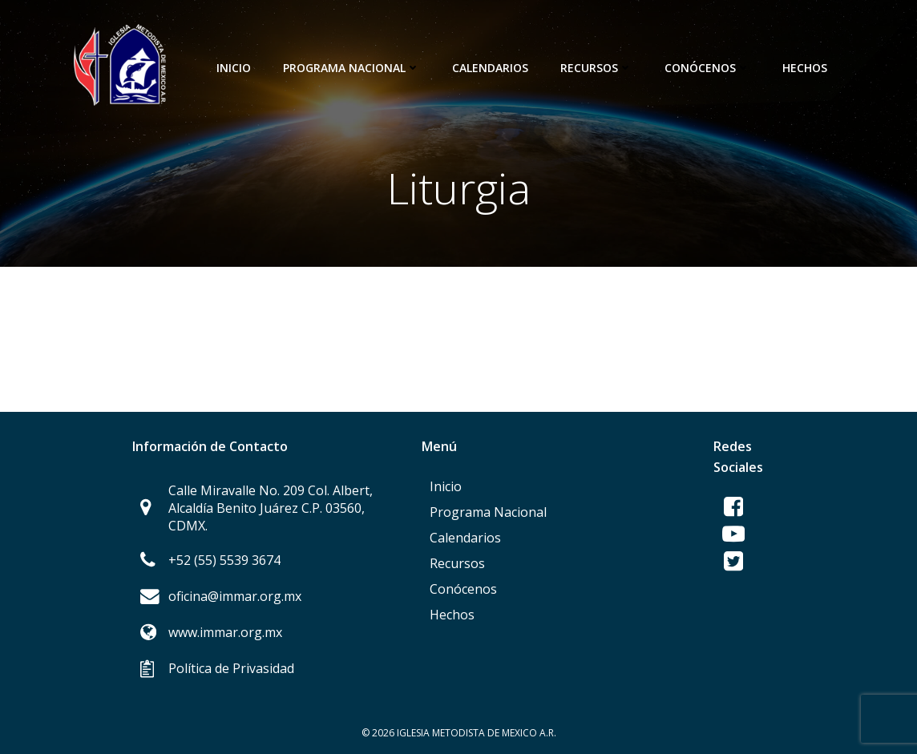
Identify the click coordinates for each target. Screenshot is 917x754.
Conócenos (707, 67)
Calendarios (490, 67)
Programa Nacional (351, 67)
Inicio (233, 67)
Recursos (596, 67)
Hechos (804, 67)
